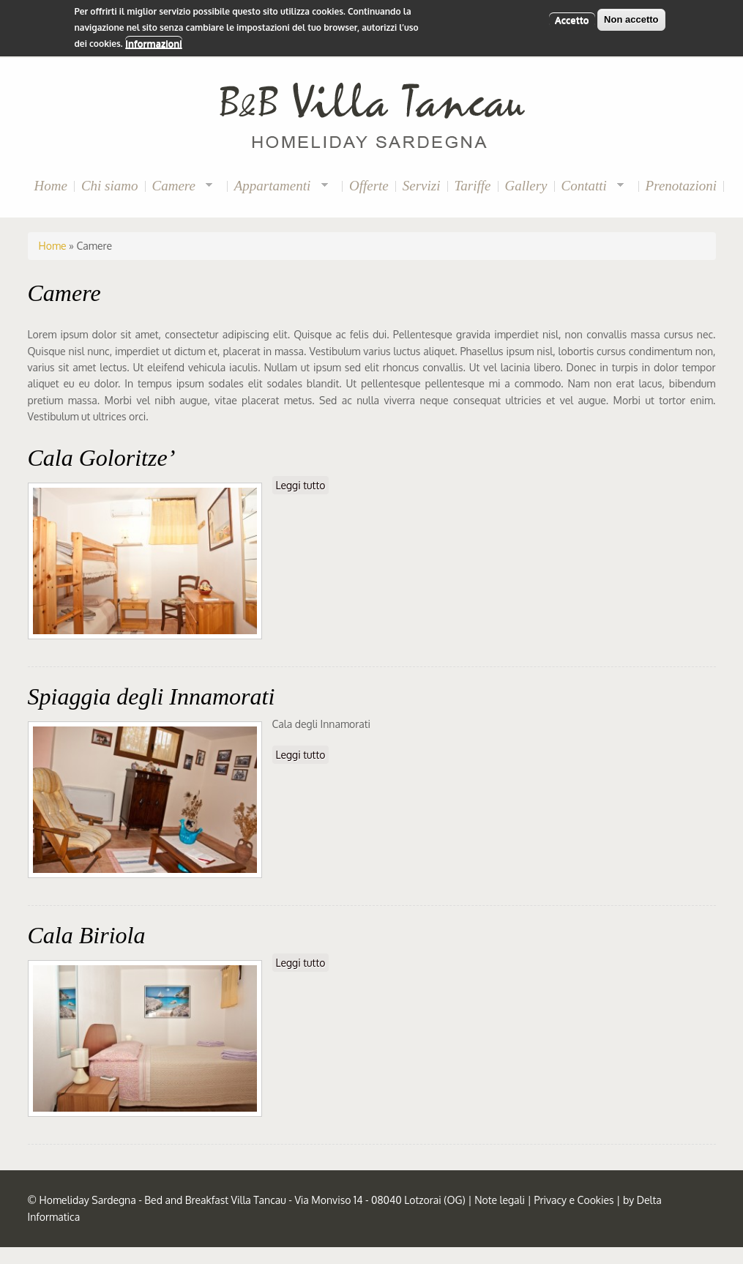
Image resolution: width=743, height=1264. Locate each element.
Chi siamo (109, 185)
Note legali (499, 1200)
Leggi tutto (302, 484)
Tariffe (473, 185)
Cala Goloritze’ (102, 458)
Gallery (526, 185)
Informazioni (153, 40)
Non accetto (631, 15)
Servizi (422, 185)
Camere (179, 187)
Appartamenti (278, 187)
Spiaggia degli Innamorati (151, 696)
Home (50, 185)
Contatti (589, 187)
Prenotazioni (681, 185)
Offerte (369, 185)
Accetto (572, 16)
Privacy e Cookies (573, 1200)
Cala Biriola (87, 935)
